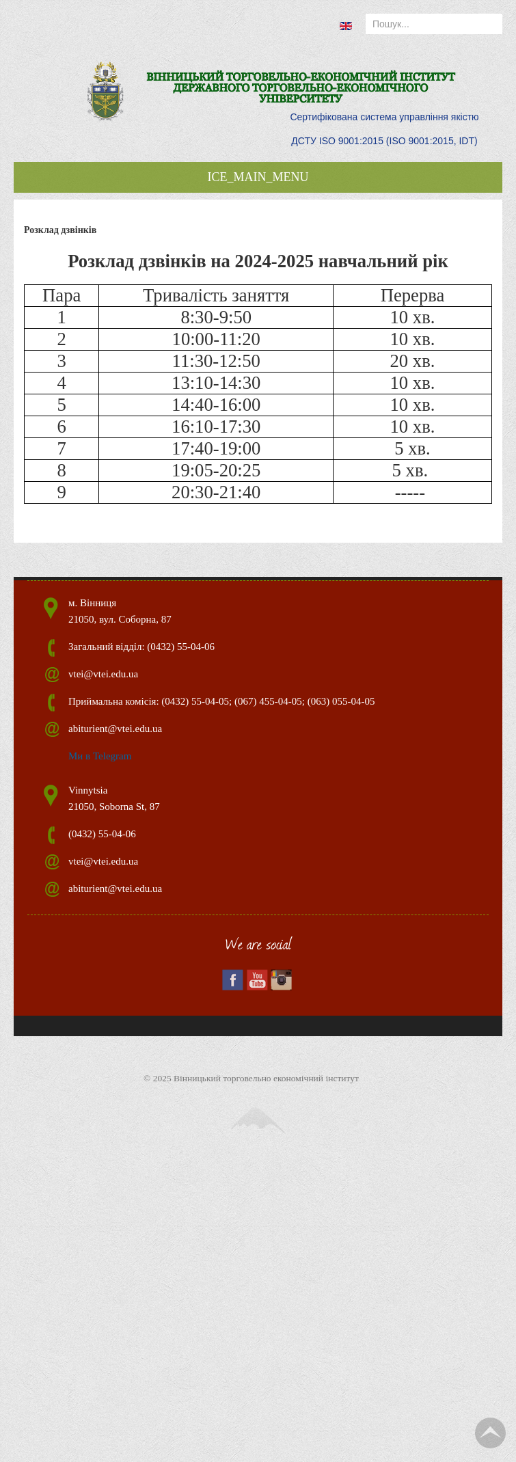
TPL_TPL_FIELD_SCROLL (490, 1433)
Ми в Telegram (99, 755)
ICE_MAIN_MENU (258, 177)
